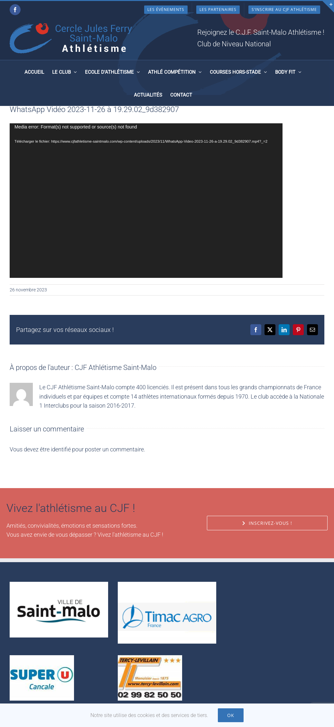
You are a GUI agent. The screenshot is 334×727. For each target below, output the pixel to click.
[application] (146, 200)
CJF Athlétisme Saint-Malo (115, 368)
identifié (61, 449)
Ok (230, 715)
